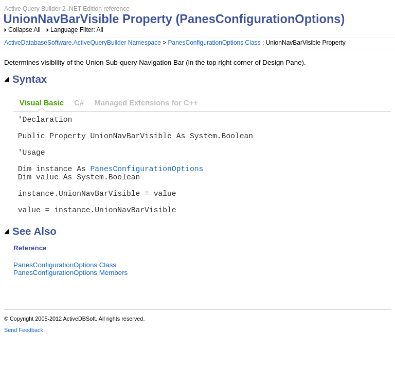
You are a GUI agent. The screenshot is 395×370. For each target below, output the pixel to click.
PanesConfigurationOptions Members (70, 295)
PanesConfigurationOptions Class (214, 42)
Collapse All (24, 29)
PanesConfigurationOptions (147, 180)
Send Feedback (23, 352)
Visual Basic (42, 103)
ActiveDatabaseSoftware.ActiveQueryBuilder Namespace (82, 42)
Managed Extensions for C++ (146, 103)
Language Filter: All (76, 29)
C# (79, 103)
